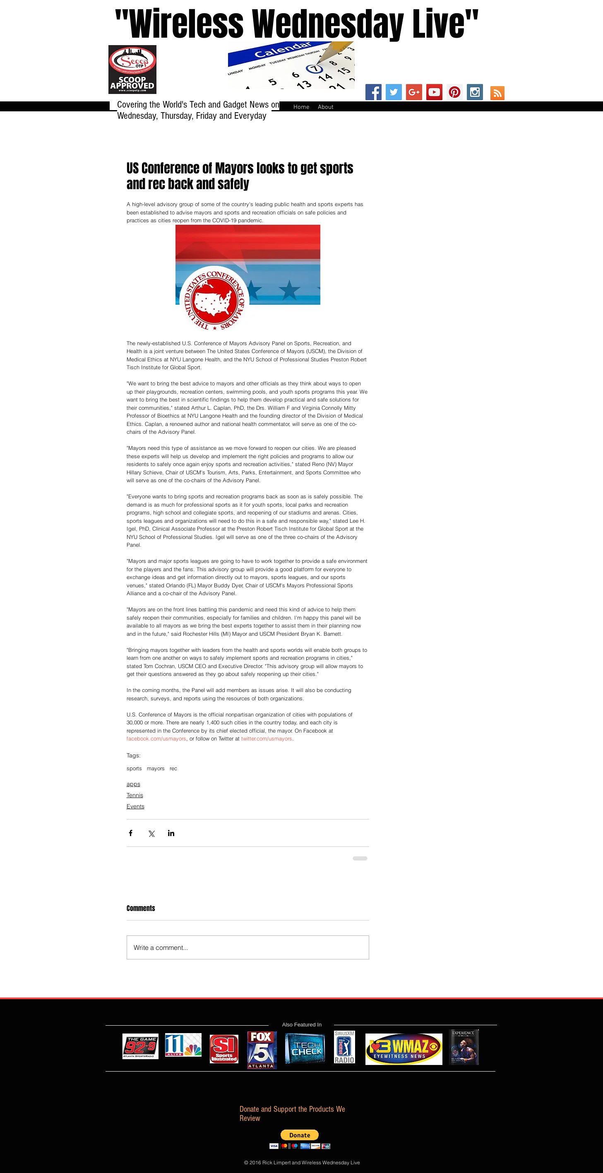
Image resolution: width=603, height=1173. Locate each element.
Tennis (135, 795)
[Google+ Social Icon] (414, 92)
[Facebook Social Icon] (373, 92)
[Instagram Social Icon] (475, 92)
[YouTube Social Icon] (434, 92)
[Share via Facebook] (131, 833)
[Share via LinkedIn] (171, 833)
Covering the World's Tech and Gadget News (194, 104)
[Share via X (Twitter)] (151, 833)
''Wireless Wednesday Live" (289, 24)
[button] (299, 1139)
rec (173, 768)
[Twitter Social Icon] (394, 92)
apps (133, 784)
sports (134, 768)
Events (135, 806)
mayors (156, 768)
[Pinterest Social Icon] (455, 92)
